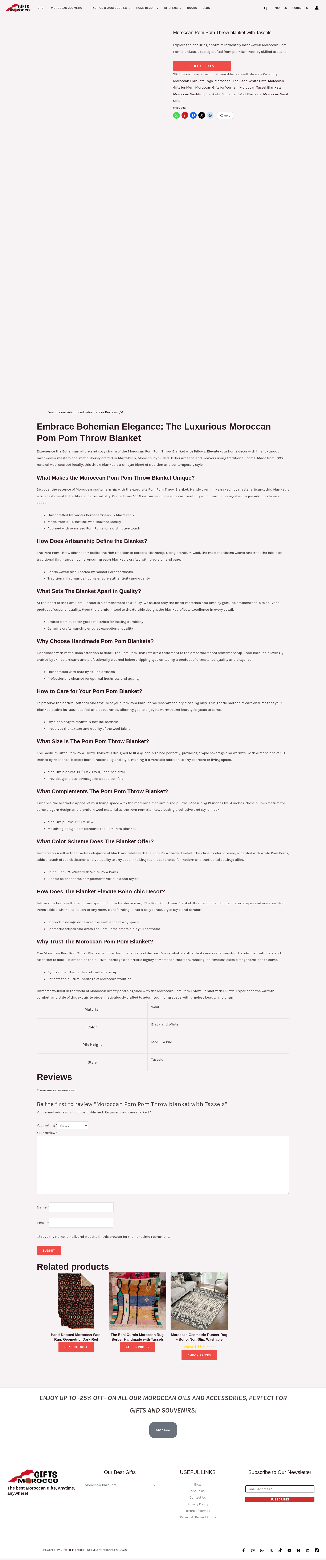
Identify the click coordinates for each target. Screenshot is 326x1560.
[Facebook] (244, 1552)
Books (192, 7)
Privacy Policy (198, 1505)
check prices (202, 66)
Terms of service (198, 1512)
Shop (41, 7)
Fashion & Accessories (111, 7)
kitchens (173, 7)
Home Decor (147, 7)
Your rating (47, 1125)
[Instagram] (253, 1552)
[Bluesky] (299, 1552)
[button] (84, 7)
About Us (281, 7)
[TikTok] (280, 1552)
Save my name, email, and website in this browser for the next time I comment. (105, 1237)
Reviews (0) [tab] (114, 412)
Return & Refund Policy (198, 1518)
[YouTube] (290, 1552)
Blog (206, 7)
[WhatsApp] (262, 1552)
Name (43, 1208)
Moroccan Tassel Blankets (261, 87)
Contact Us (300, 7)
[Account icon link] (317, 8)
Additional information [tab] (86, 412)
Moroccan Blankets (189, 81)
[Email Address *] (279, 1490)
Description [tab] (57, 412)
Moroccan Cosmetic (68, 7)
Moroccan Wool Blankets (242, 94)
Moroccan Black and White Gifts (241, 81)
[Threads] (317, 1552)
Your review (47, 1132)
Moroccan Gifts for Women (216, 87)
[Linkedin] (308, 1552)
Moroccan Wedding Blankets (196, 94)
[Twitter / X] (271, 1552)
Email (43, 1224)
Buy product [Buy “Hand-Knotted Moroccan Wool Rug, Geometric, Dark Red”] (76, 1348)
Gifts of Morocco (73, 1551)
